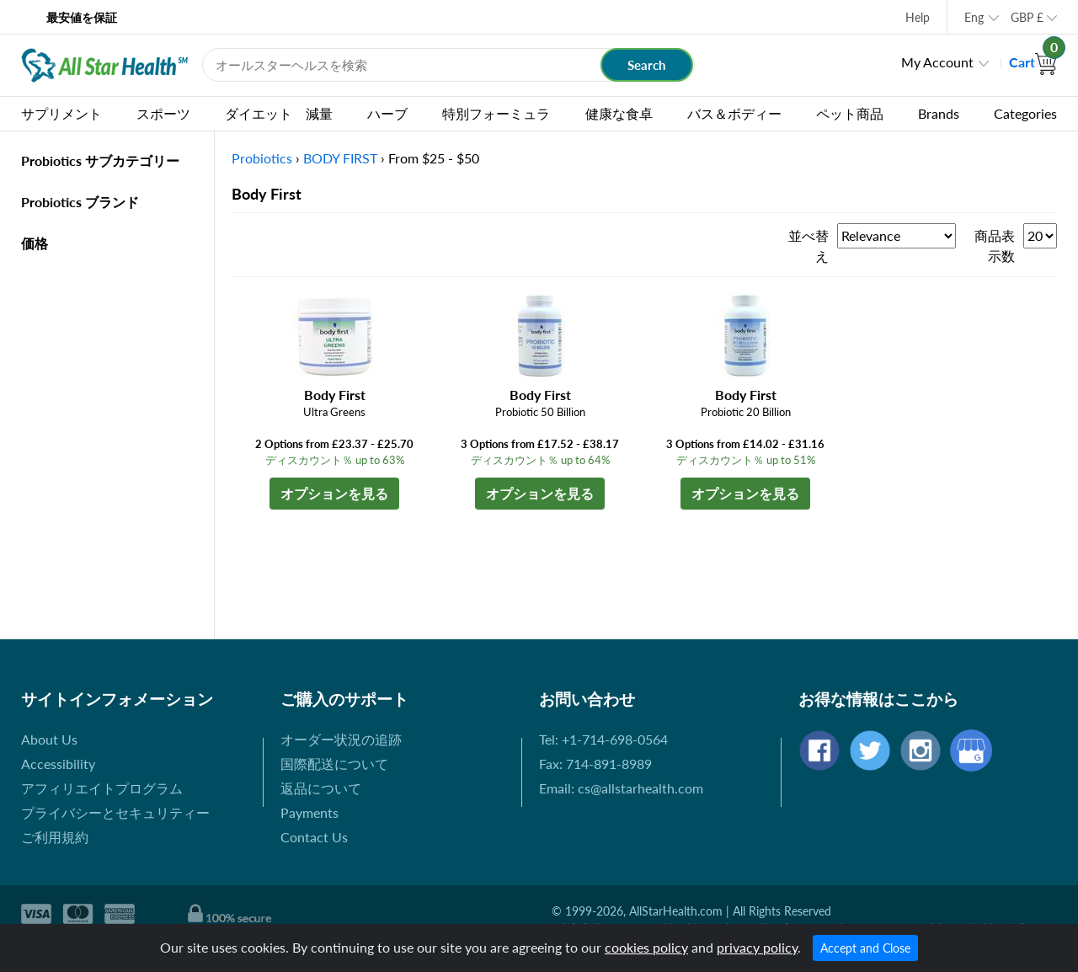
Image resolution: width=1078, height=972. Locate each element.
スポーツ (163, 113)
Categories (1025, 113)
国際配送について (334, 764)
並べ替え (808, 245)
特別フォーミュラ (496, 113)
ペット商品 (849, 113)
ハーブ (387, 113)
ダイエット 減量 (279, 113)
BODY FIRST (340, 158)
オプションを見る (334, 493)
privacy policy (757, 947)
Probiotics (262, 158)
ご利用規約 (54, 837)
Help (917, 17)
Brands (938, 113)
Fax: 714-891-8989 (595, 764)
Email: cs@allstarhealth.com (621, 788)
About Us (49, 739)
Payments (309, 812)
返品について (320, 788)
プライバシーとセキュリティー (115, 812)
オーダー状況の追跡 (341, 739)
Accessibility (58, 764)
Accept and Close (865, 948)
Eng (974, 17)
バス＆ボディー (734, 113)
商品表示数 (994, 245)
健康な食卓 (619, 113)
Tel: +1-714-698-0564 (603, 739)
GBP (1027, 17)
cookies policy (646, 947)
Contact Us (314, 837)
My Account (937, 62)
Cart (1033, 62)
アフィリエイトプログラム (102, 788)
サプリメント (61, 113)
